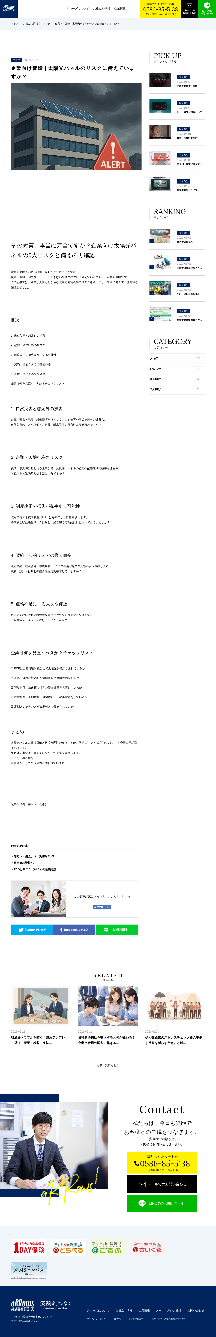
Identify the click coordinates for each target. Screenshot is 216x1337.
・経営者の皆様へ (22, 862)
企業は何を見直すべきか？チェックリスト (38, 383)
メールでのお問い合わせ (167, 1184)
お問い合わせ (195, 1310)
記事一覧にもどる (108, 1065)
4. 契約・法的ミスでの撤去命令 (31, 364)
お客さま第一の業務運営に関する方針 (170, 1319)
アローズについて (77, 8)
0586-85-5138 (160, 9)
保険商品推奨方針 (137, 1319)
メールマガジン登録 (168, 1310)
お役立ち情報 (101, 8)
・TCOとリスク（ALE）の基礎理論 (33, 869)
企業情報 (120, 8)
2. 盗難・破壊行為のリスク (28, 345)
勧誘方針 (118, 1319)
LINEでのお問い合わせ (167, 1203)
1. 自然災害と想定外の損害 (28, 335)
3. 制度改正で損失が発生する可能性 (33, 354)
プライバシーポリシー (97, 1319)
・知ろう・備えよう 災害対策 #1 (32, 856)
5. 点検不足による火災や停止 (29, 374)
